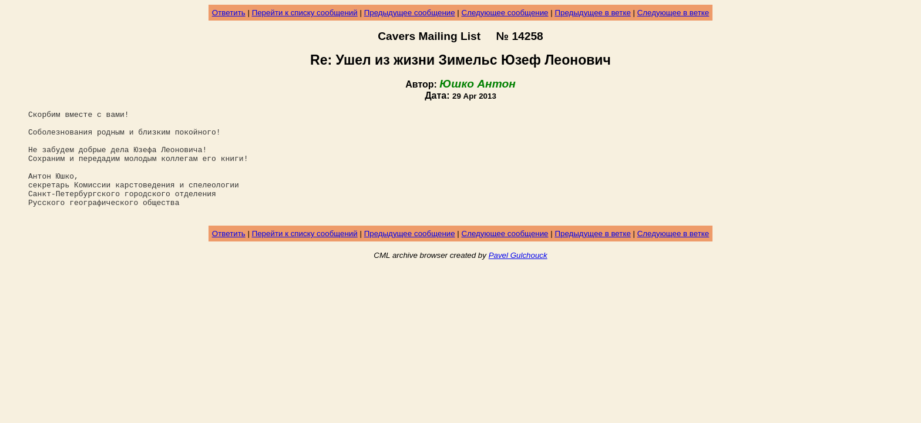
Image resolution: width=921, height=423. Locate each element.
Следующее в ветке (673, 12)
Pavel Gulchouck (518, 276)
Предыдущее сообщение (409, 12)
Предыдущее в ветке (592, 12)
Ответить (229, 12)
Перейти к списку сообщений (305, 12)
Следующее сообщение (505, 12)
